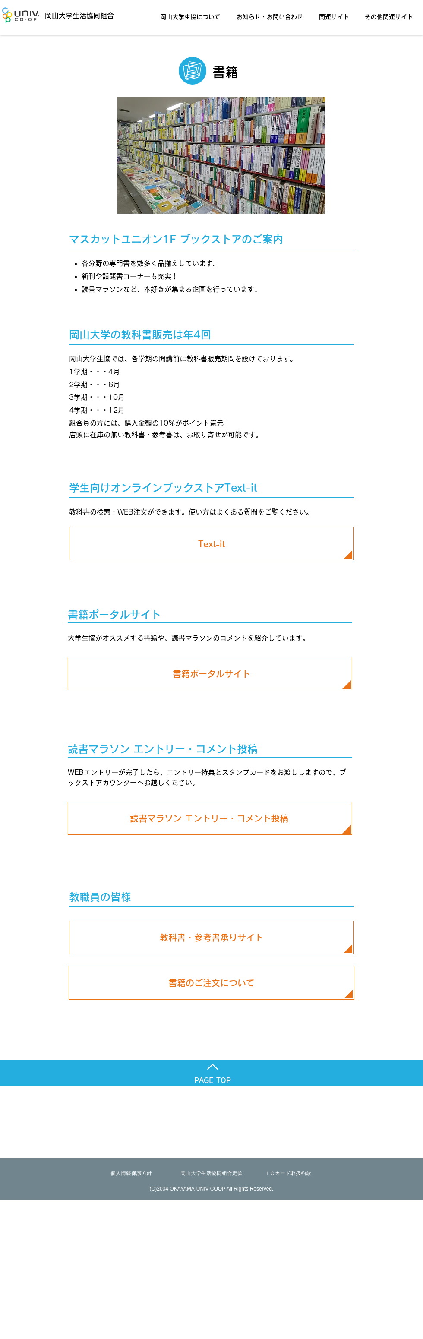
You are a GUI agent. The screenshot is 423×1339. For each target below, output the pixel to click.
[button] (193, 13)
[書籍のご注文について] (211, 983)
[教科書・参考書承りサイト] (211, 937)
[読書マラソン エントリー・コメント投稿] (209, 818)
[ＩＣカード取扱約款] (288, 1173)
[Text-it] (211, 543)
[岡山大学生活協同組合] (67, 15)
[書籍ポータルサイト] (211, 673)
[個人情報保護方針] (131, 1173)
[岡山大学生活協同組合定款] (211, 1173)
